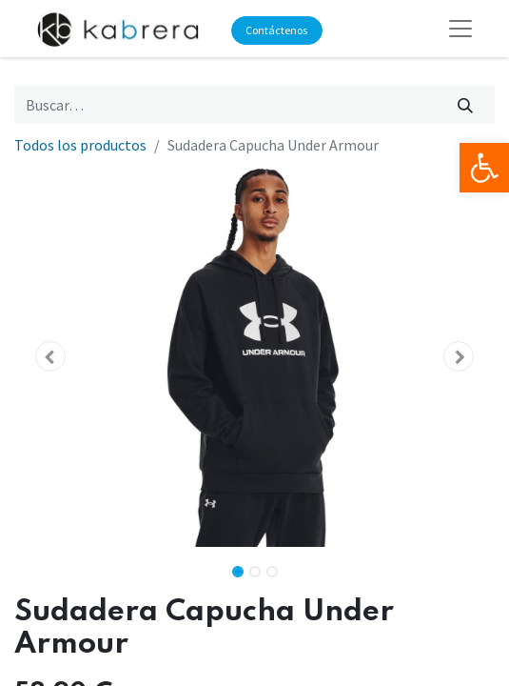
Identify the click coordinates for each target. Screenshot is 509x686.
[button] (50, 356)
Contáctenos (276, 30)
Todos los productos (80, 144)
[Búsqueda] (466, 105)
